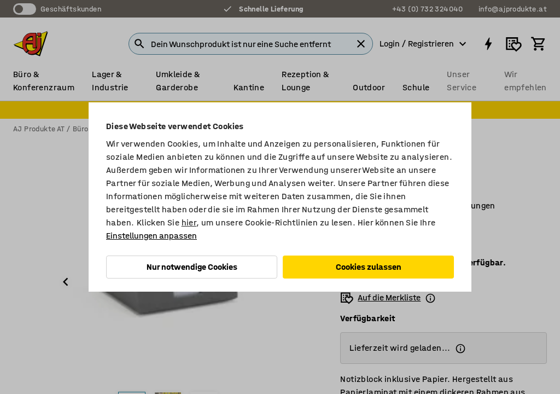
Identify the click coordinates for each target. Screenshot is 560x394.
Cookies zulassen (368, 267)
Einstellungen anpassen (151, 235)
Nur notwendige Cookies (192, 267)
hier (189, 222)
